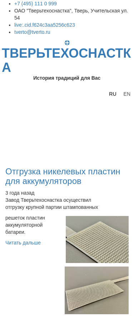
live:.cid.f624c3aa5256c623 (44, 25)
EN (127, 94)
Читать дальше (23, 243)
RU (112, 94)
